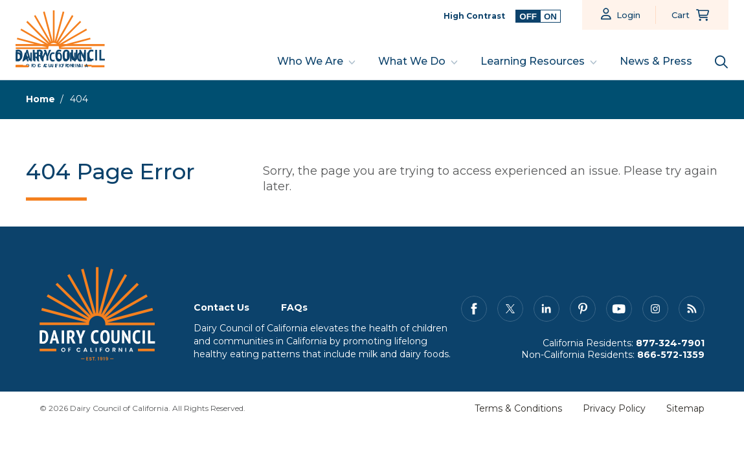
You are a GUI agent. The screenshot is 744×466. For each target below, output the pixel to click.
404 (79, 99)
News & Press (656, 61)
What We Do (411, 61)
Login (628, 15)
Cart (680, 15)
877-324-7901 (670, 343)
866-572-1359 (671, 355)
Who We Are (310, 61)
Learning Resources (532, 61)
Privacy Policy (614, 408)
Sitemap (685, 408)
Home (40, 99)
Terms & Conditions (518, 408)
